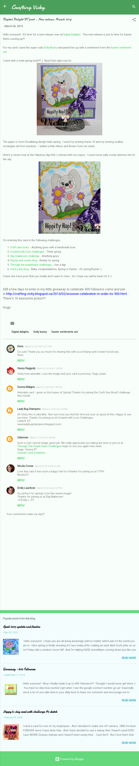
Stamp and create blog (23, 260)
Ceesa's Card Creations (31, 452)
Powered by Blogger (69, 759)
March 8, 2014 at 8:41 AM (47, 466)
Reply (21, 360)
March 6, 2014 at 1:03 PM (49, 368)
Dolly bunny (40, 331)
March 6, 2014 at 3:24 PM (55, 409)
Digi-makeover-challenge (24, 256)
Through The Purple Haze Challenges (39, 446)
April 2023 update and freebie (21, 627)
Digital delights (20, 331)
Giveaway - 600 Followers (19, 669)
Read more (129, 658)
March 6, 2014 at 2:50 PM (49, 387)
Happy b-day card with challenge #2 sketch (30, 712)
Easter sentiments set (65, 331)
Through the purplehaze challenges (31, 264)
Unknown (22, 437)
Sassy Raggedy (26, 368)
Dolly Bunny (50, 47)
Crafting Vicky (28, 7)
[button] (134, 20)
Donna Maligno (26, 387)
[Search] (134, 7)
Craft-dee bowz (19, 247)
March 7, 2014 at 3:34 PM (42, 437)
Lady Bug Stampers (29, 409)
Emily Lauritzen (26, 488)
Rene (20, 346)
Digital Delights (72, 34)
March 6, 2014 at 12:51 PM (38, 346)
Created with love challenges (27, 251)
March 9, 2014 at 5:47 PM (49, 488)
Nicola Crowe (25, 466)
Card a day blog (19, 269)
